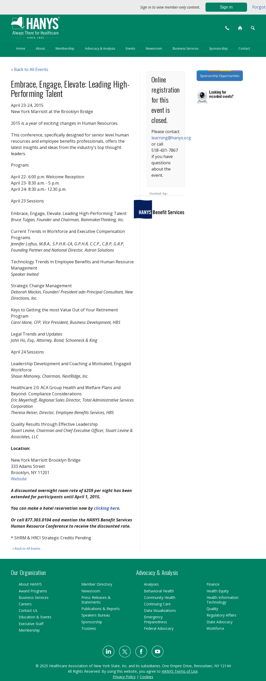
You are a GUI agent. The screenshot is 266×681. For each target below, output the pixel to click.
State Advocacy (219, 621)
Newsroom (154, 48)
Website (19, 479)
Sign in (226, 7)
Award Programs (33, 590)
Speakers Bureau (95, 615)
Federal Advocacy (159, 628)
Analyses (151, 584)
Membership (65, 48)
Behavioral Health (159, 590)
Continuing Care (157, 603)
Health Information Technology (222, 600)
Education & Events (35, 616)
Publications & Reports (100, 608)
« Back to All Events (26, 548)
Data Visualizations (160, 610)
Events (130, 48)
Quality (212, 608)
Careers (25, 603)
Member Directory (96, 584)
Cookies (146, 676)
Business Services (185, 48)
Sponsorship (218, 48)
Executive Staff (31, 623)
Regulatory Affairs (221, 615)
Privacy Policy (124, 676)
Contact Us (28, 610)
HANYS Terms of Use (180, 671)
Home (20, 48)
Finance (213, 584)
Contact (244, 48)
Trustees (88, 628)
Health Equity (218, 590)
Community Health (159, 597)
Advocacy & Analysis (100, 48)
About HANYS (30, 584)
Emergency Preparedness (155, 619)
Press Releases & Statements (96, 600)
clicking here (106, 508)
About (40, 48)
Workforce (215, 628)
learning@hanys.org (171, 138)
